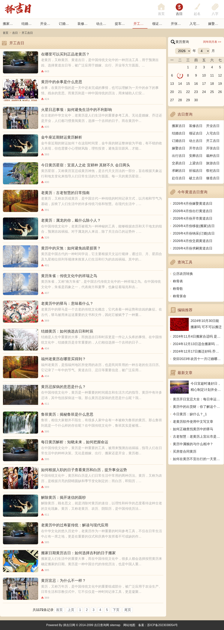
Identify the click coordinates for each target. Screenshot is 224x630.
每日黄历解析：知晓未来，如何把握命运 (74, 442)
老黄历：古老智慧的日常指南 (65, 193)
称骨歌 (178, 289)
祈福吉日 (196, 171)
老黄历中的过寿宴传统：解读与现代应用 (74, 525)
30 (196, 100)
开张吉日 (213, 148)
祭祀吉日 (213, 171)
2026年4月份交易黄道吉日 (192, 241)
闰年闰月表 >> (212, 41)
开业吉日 (47, 24)
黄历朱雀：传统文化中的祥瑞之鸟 (69, 276)
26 (220, 92)
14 (180, 84)
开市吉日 (196, 148)
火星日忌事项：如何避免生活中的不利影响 (76, 110)
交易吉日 (178, 163)
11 (212, 75)
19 (220, 84)
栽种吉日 (213, 156)
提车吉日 (121, 24)
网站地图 (129, 625)
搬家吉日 (9, 24)
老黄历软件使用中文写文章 (193, 421)
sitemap (115, 625)
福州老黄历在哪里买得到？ (63, 359)
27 (172, 100)
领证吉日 (159, 24)
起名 (197, 14)
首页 (5, 32)
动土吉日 (103, 24)
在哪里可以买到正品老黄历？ (65, 54)
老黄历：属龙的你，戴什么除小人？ (71, 220)
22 (188, 92)
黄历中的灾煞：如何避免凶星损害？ (71, 248)
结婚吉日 (28, 24)
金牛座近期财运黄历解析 (61, 137)
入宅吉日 (196, 24)
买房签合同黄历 (184, 451)
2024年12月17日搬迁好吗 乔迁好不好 (197, 351)
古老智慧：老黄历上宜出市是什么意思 (197, 436)
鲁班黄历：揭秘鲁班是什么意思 (67, 414)
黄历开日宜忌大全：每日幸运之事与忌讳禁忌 (197, 399)
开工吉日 (140, 24)
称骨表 (178, 281)
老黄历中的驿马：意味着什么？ (67, 303)
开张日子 (177, 24)
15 (188, 84)
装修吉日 (84, 24)
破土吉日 (196, 178)
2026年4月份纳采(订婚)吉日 (194, 233)
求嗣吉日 (178, 171)
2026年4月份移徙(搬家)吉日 (194, 226)
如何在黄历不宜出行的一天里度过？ (197, 459)
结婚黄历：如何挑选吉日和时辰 (67, 331)
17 (204, 84)
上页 (71, 610)
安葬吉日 (196, 156)
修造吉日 (213, 178)
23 (196, 92)
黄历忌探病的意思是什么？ (63, 387)
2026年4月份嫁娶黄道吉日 (192, 203)
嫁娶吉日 (215, 24)
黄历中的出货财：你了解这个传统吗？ (197, 407)
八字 (215, 14)
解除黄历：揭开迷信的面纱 (63, 497)
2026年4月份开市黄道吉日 (192, 218)
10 (204, 75)
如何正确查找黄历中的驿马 (193, 429)
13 (172, 84)
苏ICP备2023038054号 (162, 625)
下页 (116, 610)
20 (172, 92)
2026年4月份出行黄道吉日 (192, 211)
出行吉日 (178, 156)
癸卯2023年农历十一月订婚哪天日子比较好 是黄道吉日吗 (197, 359)
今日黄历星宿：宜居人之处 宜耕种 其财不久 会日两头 (85, 165)
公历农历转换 (183, 274)
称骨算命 (179, 296)
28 (180, 100)
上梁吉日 (196, 163)
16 (196, 84)
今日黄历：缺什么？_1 (190, 414)
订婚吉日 (65, 24)
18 (212, 84)
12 (220, 75)
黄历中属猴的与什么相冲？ (193, 444)
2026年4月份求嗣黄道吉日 (192, 248)
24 (204, 92)
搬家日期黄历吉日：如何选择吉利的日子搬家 (78, 553)
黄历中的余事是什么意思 (61, 82)
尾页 (127, 610)
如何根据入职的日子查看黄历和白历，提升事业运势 (84, 470)
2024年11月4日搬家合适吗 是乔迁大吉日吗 (197, 336)
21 (180, 92)
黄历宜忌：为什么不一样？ (63, 580)
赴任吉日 (178, 178)
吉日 (179, 14)
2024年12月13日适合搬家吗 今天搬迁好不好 (197, 344)
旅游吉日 (213, 163)
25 (212, 92)
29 (188, 100)
